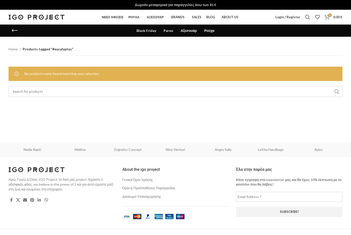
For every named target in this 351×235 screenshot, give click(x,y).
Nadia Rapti (32, 149)
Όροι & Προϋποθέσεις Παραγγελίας (149, 188)
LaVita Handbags (271, 149)
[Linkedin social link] (39, 200)
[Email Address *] (289, 197)
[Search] (307, 17)
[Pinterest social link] (32, 200)
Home (13, 49)
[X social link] (17, 200)
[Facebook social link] (11, 200)
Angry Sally (223, 149)
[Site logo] (37, 17)
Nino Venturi (175, 149)
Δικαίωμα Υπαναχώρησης (141, 196)
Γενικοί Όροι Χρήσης (137, 180)
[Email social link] (25, 200)
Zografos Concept (128, 149)
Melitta (80, 149)
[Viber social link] (45, 200)
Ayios (318, 149)
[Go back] (15, 31)
